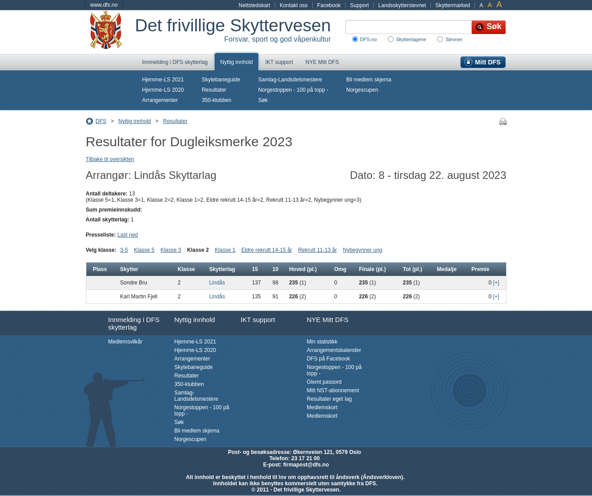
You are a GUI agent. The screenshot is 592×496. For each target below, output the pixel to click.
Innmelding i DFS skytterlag (175, 62)
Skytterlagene (411, 39)
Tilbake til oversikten (110, 159)
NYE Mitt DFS (322, 62)
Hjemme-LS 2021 (163, 79)
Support (359, 5)
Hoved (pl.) (303, 269)
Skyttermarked (452, 5)
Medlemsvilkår (125, 342)
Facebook (329, 5)
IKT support (279, 62)
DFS (101, 121)
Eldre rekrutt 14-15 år (266, 250)
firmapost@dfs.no (306, 465)
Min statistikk (322, 342)
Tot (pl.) (412, 269)
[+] (496, 283)
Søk (263, 100)
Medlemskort (322, 407)
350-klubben (216, 100)
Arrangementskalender (334, 350)
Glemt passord (324, 382)
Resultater (214, 90)
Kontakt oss (294, 5)
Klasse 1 (225, 250)
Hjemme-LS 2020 (163, 90)
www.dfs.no (104, 5)
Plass (100, 269)
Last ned (127, 235)
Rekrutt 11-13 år (317, 250)
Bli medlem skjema (369, 79)
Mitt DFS (488, 62)
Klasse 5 (144, 250)
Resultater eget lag (329, 399)
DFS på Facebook (328, 359)
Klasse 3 (171, 250)
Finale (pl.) (372, 269)
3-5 (124, 250)
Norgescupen (362, 90)
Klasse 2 (198, 250)
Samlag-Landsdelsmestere (290, 79)
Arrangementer (160, 100)
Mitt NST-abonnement (333, 390)
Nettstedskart (254, 5)
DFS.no (368, 39)
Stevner (453, 39)
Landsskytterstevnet (402, 5)
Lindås (217, 283)
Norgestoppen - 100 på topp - (293, 90)
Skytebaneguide (221, 79)
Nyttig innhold (236, 62)
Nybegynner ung (362, 250)
